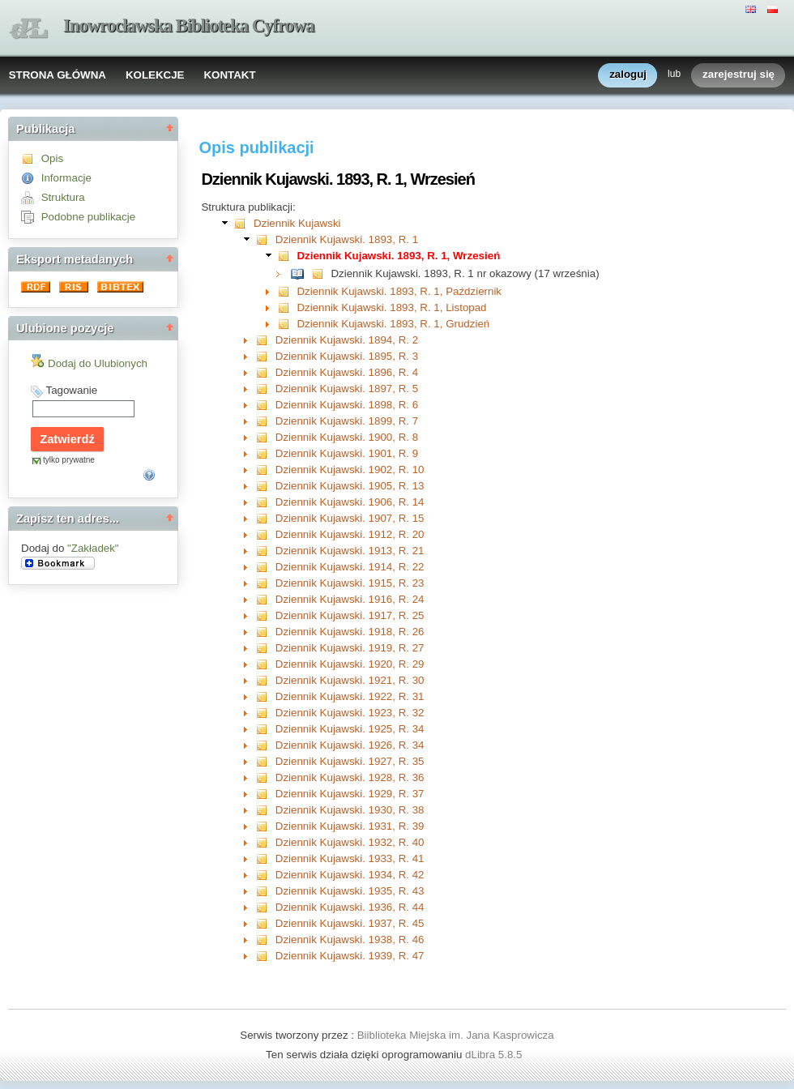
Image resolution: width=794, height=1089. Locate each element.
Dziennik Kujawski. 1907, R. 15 (350, 518)
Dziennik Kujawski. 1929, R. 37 (350, 794)
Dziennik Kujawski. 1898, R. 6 (346, 405)
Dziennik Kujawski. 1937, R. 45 (350, 923)
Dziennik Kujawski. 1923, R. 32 (350, 713)
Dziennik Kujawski (297, 223)
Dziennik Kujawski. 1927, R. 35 (350, 761)
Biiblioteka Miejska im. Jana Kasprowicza (455, 1035)
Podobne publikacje (88, 217)
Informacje (66, 178)
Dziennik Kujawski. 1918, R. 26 (350, 632)
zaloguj (628, 75)
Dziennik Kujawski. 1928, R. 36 (350, 777)
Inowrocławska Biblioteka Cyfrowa (188, 25)
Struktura (63, 197)
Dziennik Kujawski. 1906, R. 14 (350, 502)
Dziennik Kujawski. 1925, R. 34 (350, 729)
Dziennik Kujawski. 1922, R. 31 (350, 696)
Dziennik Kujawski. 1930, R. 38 (350, 810)
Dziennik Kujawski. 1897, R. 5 (346, 388)
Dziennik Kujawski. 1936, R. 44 (350, 907)
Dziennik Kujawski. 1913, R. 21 (350, 550)
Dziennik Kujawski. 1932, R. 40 (350, 842)
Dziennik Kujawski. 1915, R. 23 (350, 583)
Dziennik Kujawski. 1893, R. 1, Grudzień (393, 324)
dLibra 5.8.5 (495, 1054)
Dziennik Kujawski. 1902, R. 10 (350, 469)
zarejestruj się (738, 75)
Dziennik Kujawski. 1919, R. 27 (350, 648)
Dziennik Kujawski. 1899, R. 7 (346, 421)
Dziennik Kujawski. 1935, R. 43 (350, 891)
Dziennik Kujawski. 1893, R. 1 (346, 239)
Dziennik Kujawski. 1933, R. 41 (350, 858)
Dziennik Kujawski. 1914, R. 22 (350, 567)
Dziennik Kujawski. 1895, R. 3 (346, 356)
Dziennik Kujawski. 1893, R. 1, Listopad (391, 307)
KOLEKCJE (155, 75)
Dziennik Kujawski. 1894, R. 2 (346, 340)
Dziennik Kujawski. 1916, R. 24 (350, 599)
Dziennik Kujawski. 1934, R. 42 (350, 875)
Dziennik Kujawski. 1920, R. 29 (350, 664)
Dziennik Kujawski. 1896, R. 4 (346, 372)
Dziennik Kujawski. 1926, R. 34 (350, 745)
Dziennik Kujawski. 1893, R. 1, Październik (399, 291)
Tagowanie (71, 390)
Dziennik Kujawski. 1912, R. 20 (350, 534)
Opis (52, 158)
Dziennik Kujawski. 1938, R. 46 (350, 939)
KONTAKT (229, 75)
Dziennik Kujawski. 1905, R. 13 (350, 486)
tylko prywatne (69, 459)
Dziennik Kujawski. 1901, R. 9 (346, 453)
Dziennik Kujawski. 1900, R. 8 (346, 437)
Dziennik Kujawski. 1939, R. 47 (350, 956)
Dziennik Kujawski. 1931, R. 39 (350, 826)
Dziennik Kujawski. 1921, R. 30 (350, 680)
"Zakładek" (93, 548)
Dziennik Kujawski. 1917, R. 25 (350, 615)
